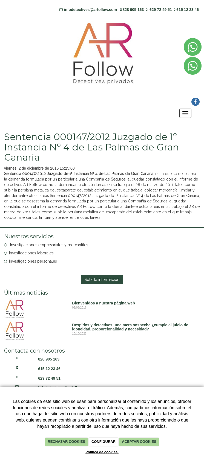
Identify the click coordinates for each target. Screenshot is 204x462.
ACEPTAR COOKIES (139, 442)
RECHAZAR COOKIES (66, 442)
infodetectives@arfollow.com (90, 9)
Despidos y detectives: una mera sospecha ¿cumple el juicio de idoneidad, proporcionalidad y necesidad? (130, 327)
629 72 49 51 (161, 9)
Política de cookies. (102, 452)
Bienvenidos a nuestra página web (103, 303)
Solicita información (102, 279)
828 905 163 (133, 9)
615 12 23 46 (187, 9)
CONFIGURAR (103, 442)
